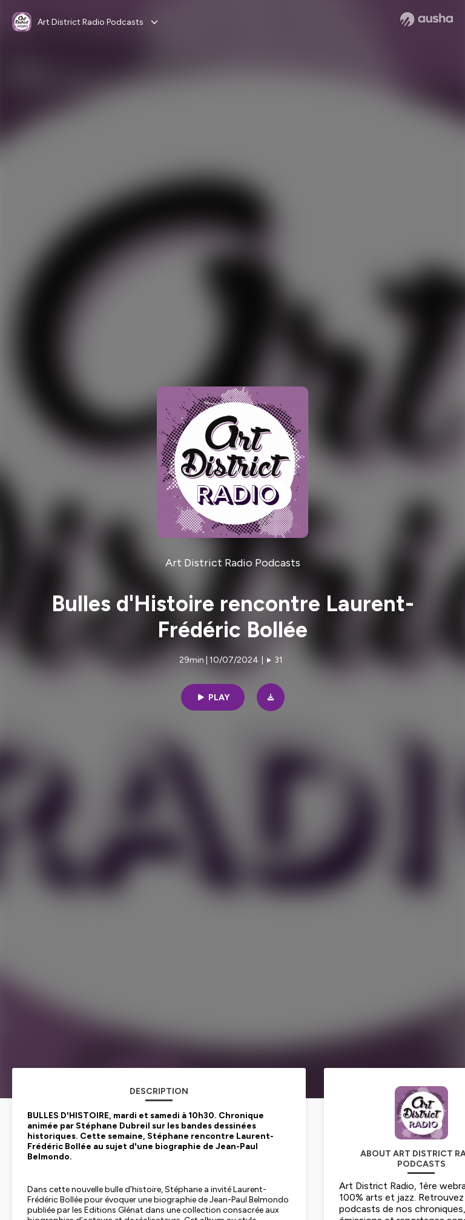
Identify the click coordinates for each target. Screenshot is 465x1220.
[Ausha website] (426, 19)
